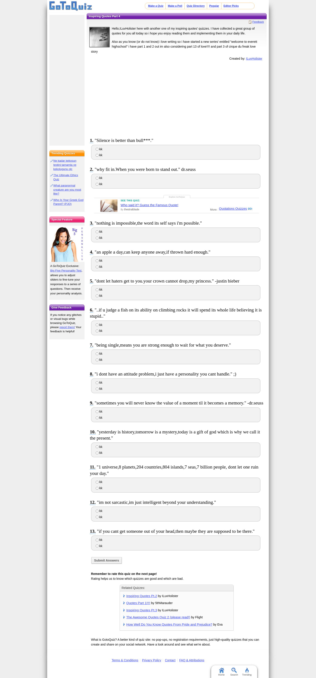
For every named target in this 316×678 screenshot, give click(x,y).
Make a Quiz (155, 5)
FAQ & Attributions (191, 660)
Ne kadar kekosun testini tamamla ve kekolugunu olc (64, 165)
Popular (214, 5)
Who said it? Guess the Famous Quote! (149, 205)
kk (99, 149)
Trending (246, 672)
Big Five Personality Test (65, 270)
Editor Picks (231, 5)
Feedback (258, 21)
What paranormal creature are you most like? (67, 189)
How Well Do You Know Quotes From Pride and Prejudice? (169, 624)
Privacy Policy (151, 660)
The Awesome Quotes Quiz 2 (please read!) (158, 617)
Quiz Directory (196, 5)
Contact (170, 660)
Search (234, 672)
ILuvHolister (254, 58)
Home (221, 672)
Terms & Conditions (125, 660)
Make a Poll (175, 5)
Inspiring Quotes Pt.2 (141, 596)
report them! (67, 327)
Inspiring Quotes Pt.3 (141, 610)
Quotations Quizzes (232, 209)
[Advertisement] (177, 98)
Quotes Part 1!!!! (138, 603)
